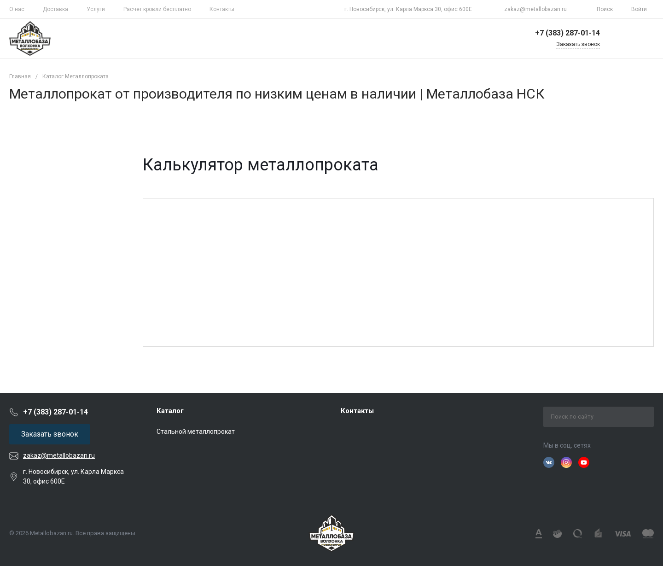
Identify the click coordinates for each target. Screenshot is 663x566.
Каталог (170, 411)
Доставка (55, 9)
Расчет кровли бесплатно (157, 9)
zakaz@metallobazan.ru (535, 9)
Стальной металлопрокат (196, 431)
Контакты (221, 9)
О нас (16, 9)
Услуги (96, 9)
